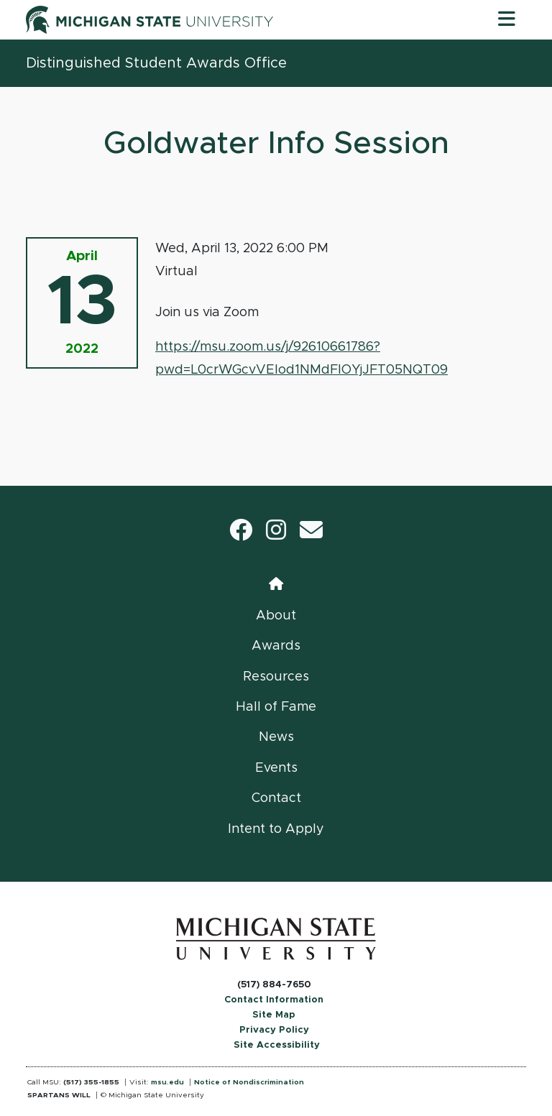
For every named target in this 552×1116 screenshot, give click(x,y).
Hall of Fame (276, 707)
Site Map (273, 1015)
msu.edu (167, 1082)
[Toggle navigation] (506, 19)
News (276, 737)
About (276, 615)
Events (276, 768)
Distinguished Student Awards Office (156, 63)
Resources (276, 676)
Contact (276, 798)
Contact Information (273, 1000)
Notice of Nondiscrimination (249, 1082)
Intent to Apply (276, 829)
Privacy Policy (274, 1030)
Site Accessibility (277, 1045)
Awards (276, 646)
